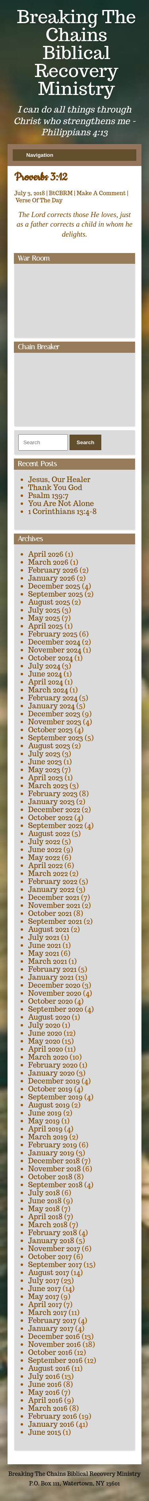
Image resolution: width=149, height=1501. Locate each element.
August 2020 (49, 1017)
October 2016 (50, 1352)
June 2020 (45, 1033)
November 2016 (54, 1344)
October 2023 (50, 729)
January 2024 (51, 705)
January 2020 (51, 1073)
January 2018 (51, 1240)
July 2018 (44, 1192)
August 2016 (49, 1368)
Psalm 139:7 (48, 495)
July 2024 (44, 665)
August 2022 (49, 833)
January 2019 (51, 1152)
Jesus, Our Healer (59, 479)
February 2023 (53, 793)
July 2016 (44, 1376)
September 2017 (55, 1264)
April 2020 (45, 1049)
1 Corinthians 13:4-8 (62, 511)
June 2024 (45, 673)
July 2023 (44, 753)
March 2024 (48, 689)
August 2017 (49, 1272)
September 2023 (55, 737)
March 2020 (48, 1057)
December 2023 (54, 713)
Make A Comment (101, 193)
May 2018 (44, 1208)
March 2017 (47, 1312)
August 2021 (49, 929)
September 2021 (55, 921)
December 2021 (53, 897)
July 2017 (44, 1280)
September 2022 (55, 825)
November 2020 (54, 993)
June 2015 (44, 1432)
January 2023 (51, 801)
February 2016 (52, 1416)
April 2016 (45, 1400)
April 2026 (46, 554)
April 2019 (45, 1128)
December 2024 (54, 642)
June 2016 (45, 1384)
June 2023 (45, 761)
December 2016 (54, 1336)
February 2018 (52, 1232)
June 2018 (45, 1200)
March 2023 (48, 785)
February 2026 (53, 570)
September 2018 (55, 1184)
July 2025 (44, 610)
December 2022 (54, 809)
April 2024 (45, 681)
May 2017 (43, 1296)
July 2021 (44, 937)
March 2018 (48, 1224)
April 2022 (45, 865)
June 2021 (44, 945)
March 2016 (48, 1408)
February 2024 (52, 697)
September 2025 (55, 594)
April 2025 (45, 626)
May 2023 (44, 769)
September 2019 (55, 1097)
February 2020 (53, 1065)
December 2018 (54, 1160)
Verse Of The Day (39, 200)
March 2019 (48, 1136)
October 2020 (50, 1001)
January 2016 (51, 1424)
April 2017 (45, 1304)
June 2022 (45, 849)
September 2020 (55, 1009)
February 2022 (52, 881)
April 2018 (45, 1216)
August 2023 (49, 745)
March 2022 (48, 873)
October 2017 (50, 1256)
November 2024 (54, 650)
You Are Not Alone (61, 503)
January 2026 (51, 578)
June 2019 (45, 1112)
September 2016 (55, 1360)
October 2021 (50, 913)
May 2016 (44, 1392)
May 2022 (44, 857)
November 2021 (54, 905)
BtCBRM (61, 193)
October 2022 (50, 817)
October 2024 (50, 657)
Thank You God (55, 487)
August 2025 (49, 602)
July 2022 (44, 841)
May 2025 (44, 618)
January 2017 (51, 1328)
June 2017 (44, 1288)
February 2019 (52, 1144)
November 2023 (54, 721)
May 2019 (44, 1120)
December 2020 (54, 985)
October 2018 (50, 1176)
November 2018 (54, 1168)
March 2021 (47, 961)
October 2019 (50, 1089)
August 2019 (49, 1104)
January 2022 (51, 889)
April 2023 (45, 777)
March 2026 (48, 562)
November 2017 (54, 1248)
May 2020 (44, 1041)
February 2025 (52, 634)
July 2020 (44, 1025)
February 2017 (52, 1320)
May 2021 (43, 953)
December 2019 (54, 1081)
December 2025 (54, 586)
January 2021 (51, 977)
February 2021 (52, 969)
